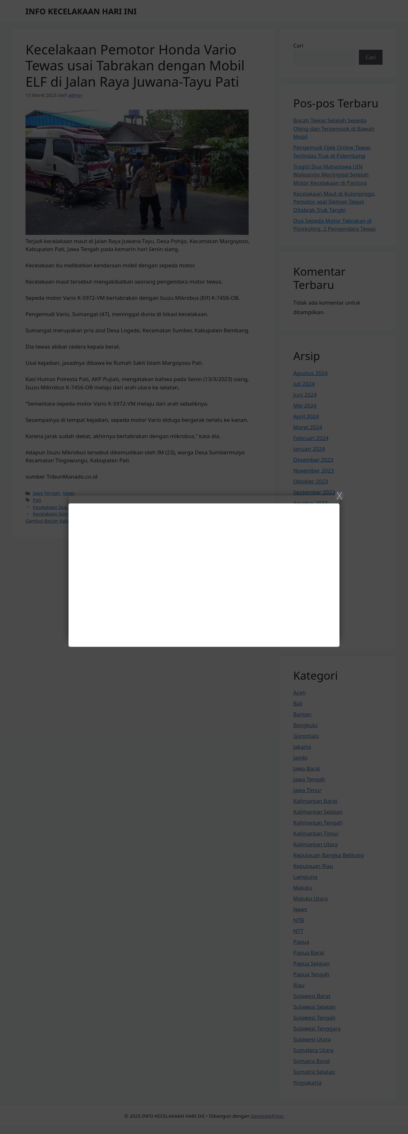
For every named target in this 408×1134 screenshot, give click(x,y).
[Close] (204, 567)
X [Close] (339, 495)
